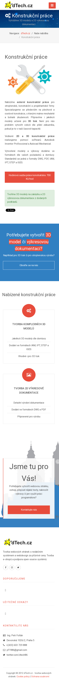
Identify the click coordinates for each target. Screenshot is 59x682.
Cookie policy (23, 676)
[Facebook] (5, 567)
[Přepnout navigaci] (5, 590)
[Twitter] (18, 567)
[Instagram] (11, 567)
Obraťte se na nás (29, 265)
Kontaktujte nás (29, 509)
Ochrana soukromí (40, 676)
